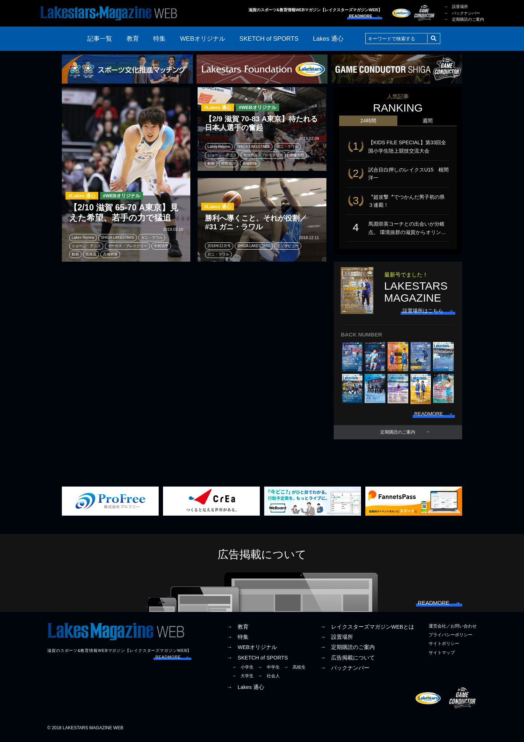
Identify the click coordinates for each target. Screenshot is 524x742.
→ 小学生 (243, 670)
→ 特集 (238, 640)
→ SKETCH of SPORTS (257, 661)
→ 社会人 (269, 678)
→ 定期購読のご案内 (464, 19)
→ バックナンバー (462, 13)
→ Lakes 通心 (245, 690)
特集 (159, 38)
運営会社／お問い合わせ (453, 629)
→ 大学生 (243, 678)
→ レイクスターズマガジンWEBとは (367, 630)
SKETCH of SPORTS (268, 38)
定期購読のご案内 (398, 434)
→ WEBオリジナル (252, 650)
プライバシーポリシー (450, 638)
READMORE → (364, 16)
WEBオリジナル (202, 38)
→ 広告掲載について (347, 661)
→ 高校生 (295, 670)
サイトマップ (442, 655)
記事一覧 (99, 38)
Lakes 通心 (328, 38)
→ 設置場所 (456, 6)
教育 (133, 38)
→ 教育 (238, 630)
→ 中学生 (269, 670)
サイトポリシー (444, 646)
